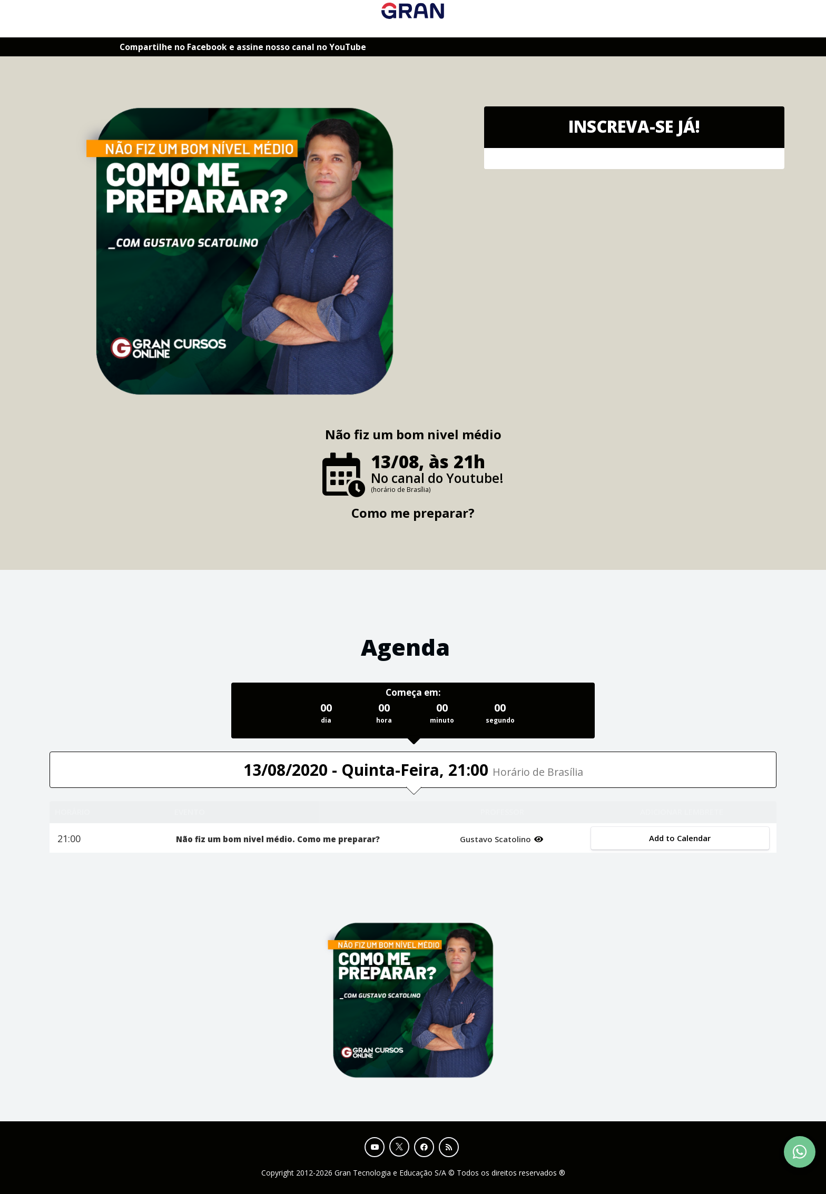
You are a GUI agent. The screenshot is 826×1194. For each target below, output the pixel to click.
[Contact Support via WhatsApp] (799, 1152)
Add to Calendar (680, 838)
